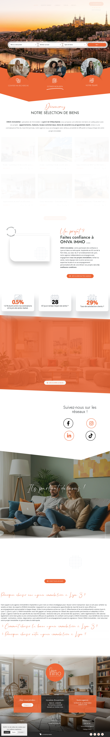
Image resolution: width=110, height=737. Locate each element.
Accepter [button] (7, 732)
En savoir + (21, 732)
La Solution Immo (47, 734)
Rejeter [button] (14, 732)
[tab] (36, 5)
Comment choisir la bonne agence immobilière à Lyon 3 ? (51, 626)
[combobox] (23, 44)
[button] (96, 4)
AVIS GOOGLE (96, 10)
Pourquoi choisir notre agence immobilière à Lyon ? (45, 634)
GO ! (97, 44)
